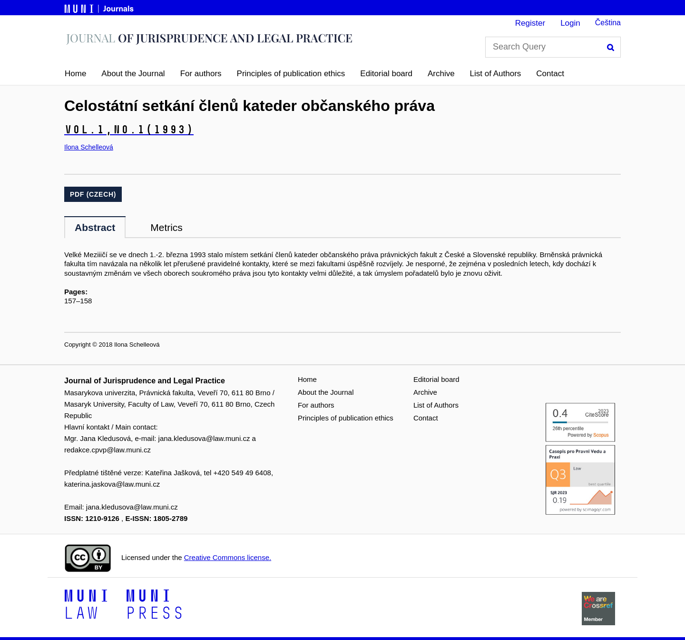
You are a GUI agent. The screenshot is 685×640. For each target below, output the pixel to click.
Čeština (608, 23)
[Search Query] (553, 47)
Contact (550, 73)
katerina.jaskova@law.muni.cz (112, 484)
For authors (201, 73)
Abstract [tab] (95, 227)
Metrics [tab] (166, 227)
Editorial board (386, 73)
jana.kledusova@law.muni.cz (204, 438)
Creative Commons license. (227, 557)
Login (570, 23)
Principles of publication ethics (291, 73)
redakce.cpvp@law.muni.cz (107, 450)
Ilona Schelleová (88, 147)
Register (530, 23)
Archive (441, 73)
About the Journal (133, 73)
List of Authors (495, 73)
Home (75, 73)
